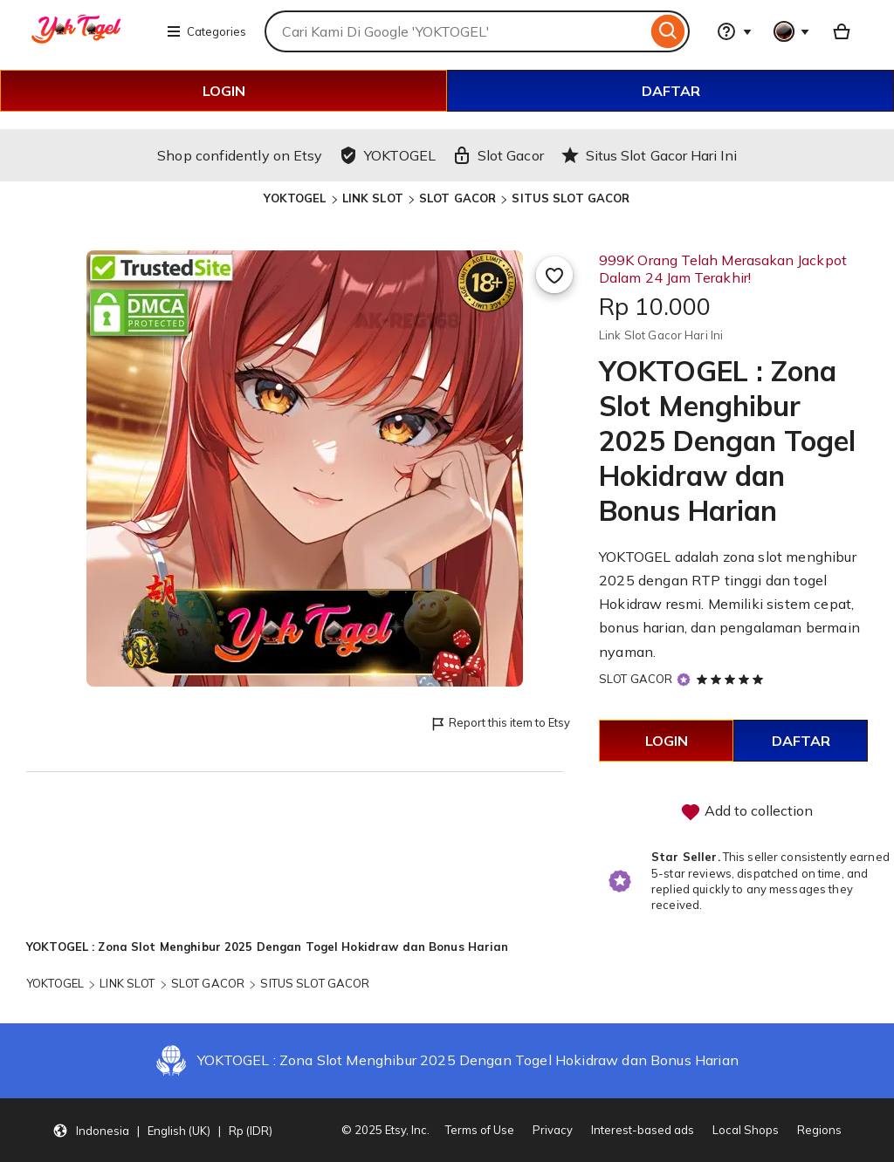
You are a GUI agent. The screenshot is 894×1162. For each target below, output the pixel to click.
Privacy (553, 1130)
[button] (162, 1130)
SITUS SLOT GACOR (570, 198)
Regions (819, 1130)
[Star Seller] (683, 680)
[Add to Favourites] (554, 274)
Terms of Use (479, 1130)
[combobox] (456, 31)
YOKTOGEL (295, 198)
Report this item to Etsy (500, 723)
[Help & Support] (734, 31)
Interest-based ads (642, 1130)
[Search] (668, 31)
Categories (206, 31)
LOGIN (224, 90)
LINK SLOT (372, 198)
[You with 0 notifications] (792, 31)
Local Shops (745, 1130)
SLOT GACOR (457, 198)
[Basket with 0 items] (842, 31)
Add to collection (746, 812)
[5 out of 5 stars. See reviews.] (732, 678)
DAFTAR (671, 90)
